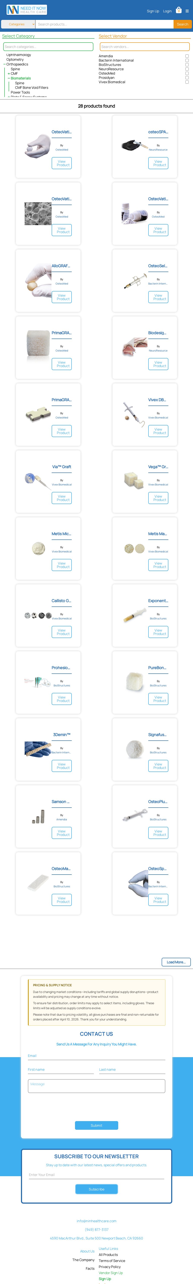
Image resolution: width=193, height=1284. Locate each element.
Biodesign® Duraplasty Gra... (158, 333)
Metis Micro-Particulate (62, 533)
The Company (83, 1260)
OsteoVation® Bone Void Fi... (158, 199)
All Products (108, 1254)
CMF (14, 73)
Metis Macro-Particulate (158, 533)
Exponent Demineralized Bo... (158, 600)
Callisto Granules (62, 600)
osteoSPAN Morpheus (158, 132)
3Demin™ (61, 734)
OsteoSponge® (158, 868)
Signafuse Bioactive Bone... (158, 734)
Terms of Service (112, 1261)
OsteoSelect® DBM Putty (158, 266)
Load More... (176, 962)
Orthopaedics (17, 64)
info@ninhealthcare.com (96, 1221)
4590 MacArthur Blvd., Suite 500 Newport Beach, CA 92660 (96, 1238)
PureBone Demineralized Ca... (158, 667)
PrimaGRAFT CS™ (62, 333)
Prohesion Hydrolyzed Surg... (62, 667)
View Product (63, 163)
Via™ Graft (61, 467)
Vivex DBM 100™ (158, 400)
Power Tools (20, 92)
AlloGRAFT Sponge (62, 266)
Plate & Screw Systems (29, 97)
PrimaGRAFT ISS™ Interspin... (62, 400)
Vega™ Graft (158, 467)
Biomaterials (21, 78)
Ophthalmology (18, 55)
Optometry (15, 59)
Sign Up (153, 11)
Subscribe (96, 1189)
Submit (96, 1125)
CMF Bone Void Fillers (31, 87)
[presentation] (96, 1107)
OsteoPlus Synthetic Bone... (158, 801)
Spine (15, 69)
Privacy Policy (110, 1267)
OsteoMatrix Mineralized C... (62, 868)
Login (167, 11)
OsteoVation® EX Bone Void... (62, 132)
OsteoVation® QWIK (62, 199)
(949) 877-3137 (96, 1229)
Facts (90, 1268)
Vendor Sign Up (111, 1273)
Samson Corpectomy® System (62, 801)
